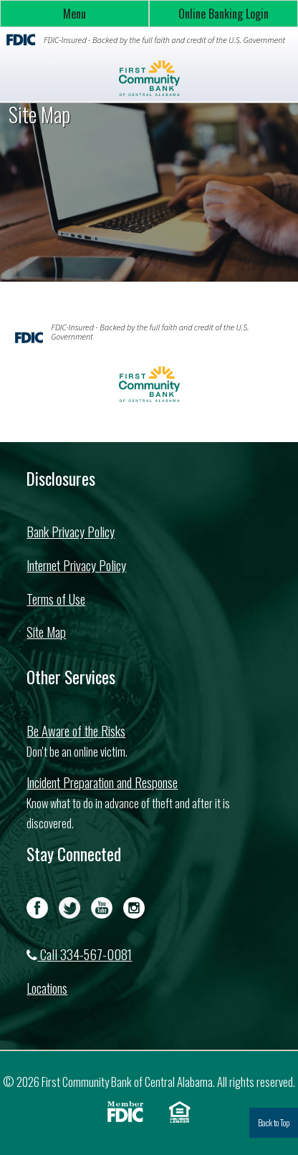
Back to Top (273, 1122)
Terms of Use (56, 598)
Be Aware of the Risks (76, 730)
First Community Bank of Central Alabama (149, 78)
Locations (47, 987)
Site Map (46, 631)
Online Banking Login (223, 13)
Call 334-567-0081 (79, 954)
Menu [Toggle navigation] (74, 13)
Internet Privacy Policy (76, 565)
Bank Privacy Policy (71, 531)
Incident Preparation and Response (102, 782)
